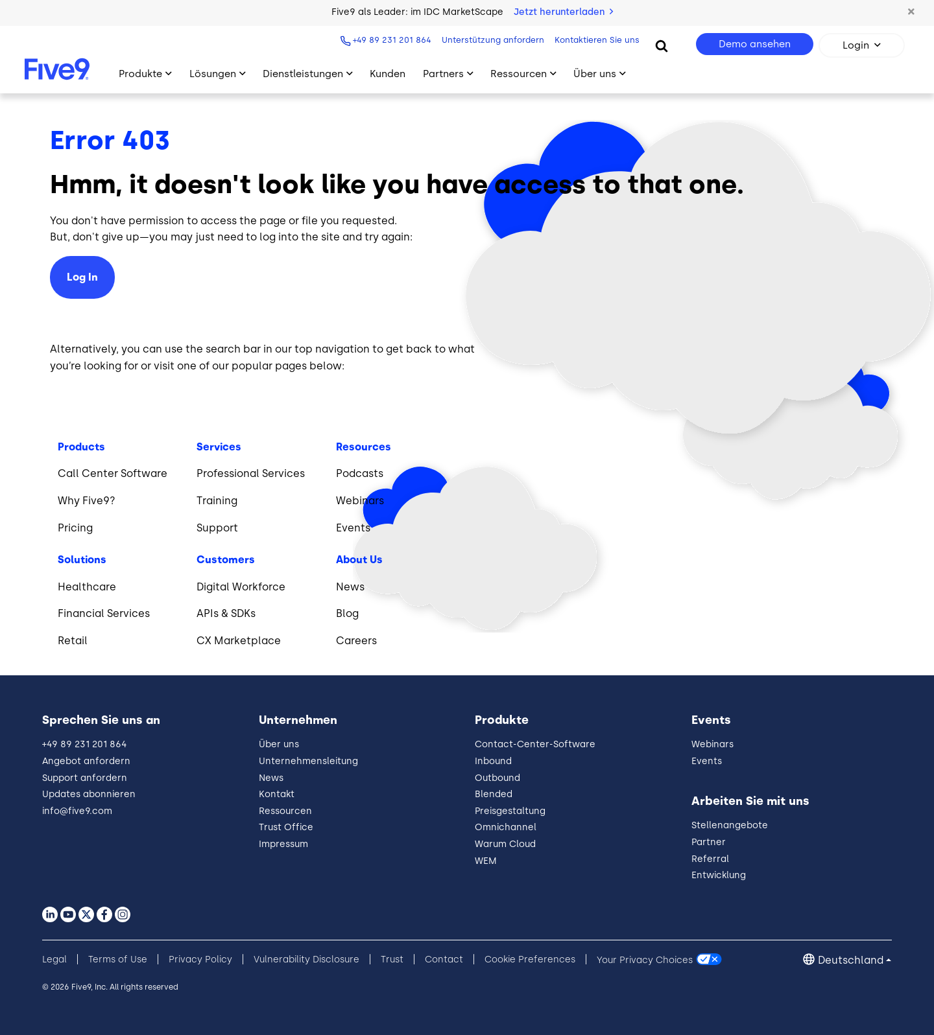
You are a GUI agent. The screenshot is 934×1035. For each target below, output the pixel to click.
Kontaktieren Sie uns (595, 40)
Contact (444, 959)
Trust (392, 959)
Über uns (279, 744)
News (271, 778)
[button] (911, 12)
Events (706, 761)
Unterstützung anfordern (491, 40)
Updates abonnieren (89, 794)
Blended (493, 794)
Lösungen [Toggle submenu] (212, 74)
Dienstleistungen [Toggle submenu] (303, 74)
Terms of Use (117, 959)
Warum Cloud (505, 844)
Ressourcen (285, 811)
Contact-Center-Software (535, 744)
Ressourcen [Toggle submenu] (518, 74)
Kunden (387, 74)
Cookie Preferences (530, 959)
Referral (710, 859)
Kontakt (276, 794)
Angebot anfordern (86, 761)
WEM (486, 860)
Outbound (497, 778)
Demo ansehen (755, 44)
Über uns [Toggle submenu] (594, 74)
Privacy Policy (200, 959)
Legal (54, 959)
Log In (82, 277)
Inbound (493, 761)
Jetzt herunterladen (563, 11)
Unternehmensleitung (308, 761)
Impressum (283, 844)
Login (856, 45)
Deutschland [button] (850, 960)
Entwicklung (718, 875)
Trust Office (286, 827)
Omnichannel (505, 827)
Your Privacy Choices (645, 959)
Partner (708, 842)
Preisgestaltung (510, 811)
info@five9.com (77, 811)
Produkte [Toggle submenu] (140, 74)
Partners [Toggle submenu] (443, 74)
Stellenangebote (729, 825)
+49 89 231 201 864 (391, 40)
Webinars (712, 744)
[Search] (661, 45)
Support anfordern (84, 778)
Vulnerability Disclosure (306, 959)
